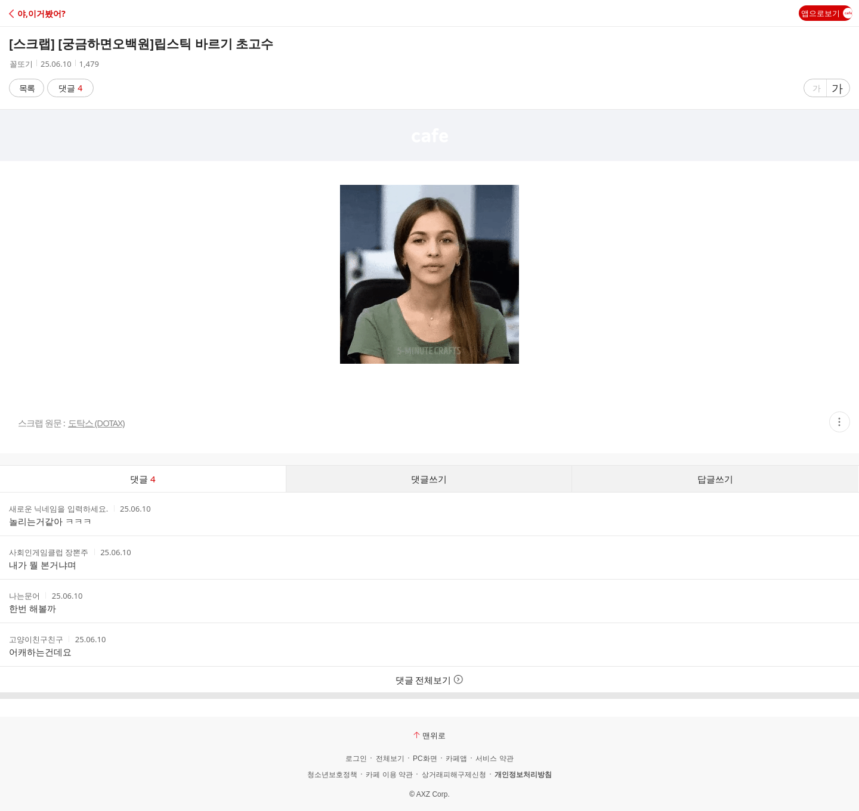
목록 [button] (27, 88)
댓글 (70, 88)
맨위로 (429, 735)
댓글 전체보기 (429, 680)
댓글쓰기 (429, 479)
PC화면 (425, 758)
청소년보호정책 (332, 774)
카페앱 (456, 758)
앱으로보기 (826, 13)
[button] (61, 13)
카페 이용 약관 (389, 774)
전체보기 (390, 758)
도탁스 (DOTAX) (96, 423)
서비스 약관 (494, 758)
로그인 (356, 758)
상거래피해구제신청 (454, 774)
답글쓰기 (715, 479)
